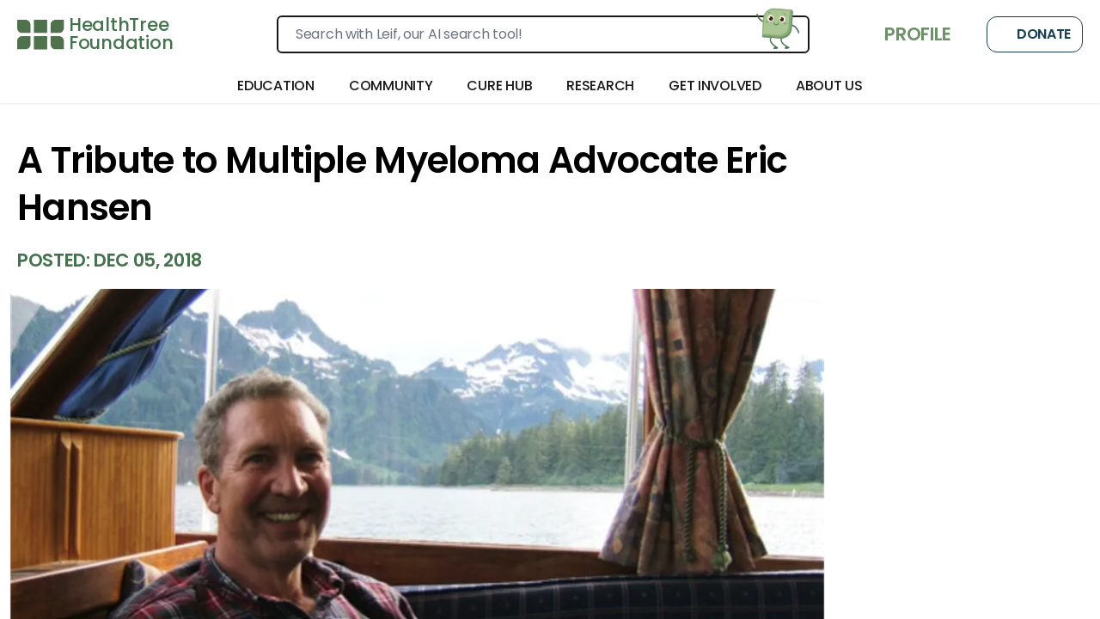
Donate (1035, 34)
